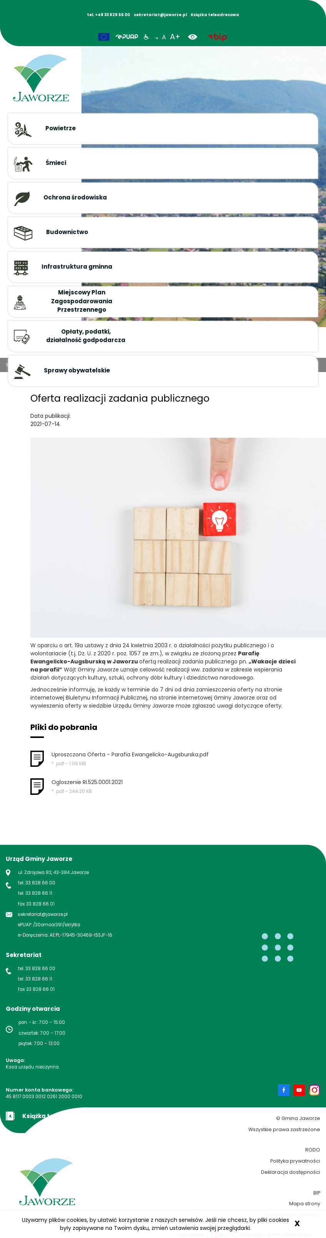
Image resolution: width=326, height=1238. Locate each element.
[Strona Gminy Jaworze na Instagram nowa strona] (314, 1090)
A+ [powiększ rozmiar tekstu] (175, 37)
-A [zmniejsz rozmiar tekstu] (156, 38)
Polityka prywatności (295, 1161)
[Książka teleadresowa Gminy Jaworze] (48, 1115)
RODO (312, 1150)
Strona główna (21, 365)
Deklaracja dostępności (290, 1172)
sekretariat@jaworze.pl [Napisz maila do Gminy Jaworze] (160, 15)
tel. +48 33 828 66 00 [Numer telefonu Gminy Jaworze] (108, 15)
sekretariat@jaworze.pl (43, 914)
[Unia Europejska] (104, 37)
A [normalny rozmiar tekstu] (164, 37)
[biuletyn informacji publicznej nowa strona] (217, 36)
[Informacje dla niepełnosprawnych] (146, 37)
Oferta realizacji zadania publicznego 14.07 (118, 365)
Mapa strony (304, 1203)
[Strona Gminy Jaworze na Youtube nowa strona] (301, 1090)
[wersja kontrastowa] (195, 37)
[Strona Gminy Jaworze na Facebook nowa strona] (285, 1090)
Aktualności (54, 365)
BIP (316, 1193)
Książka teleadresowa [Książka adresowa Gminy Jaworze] (215, 15)
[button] (163, 128)
